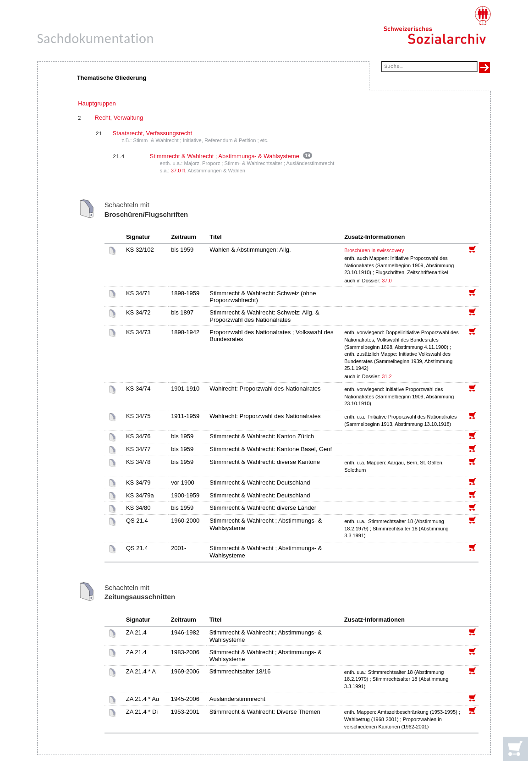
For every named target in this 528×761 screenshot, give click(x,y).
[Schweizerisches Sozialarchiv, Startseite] (437, 25)
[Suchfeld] (429, 67)
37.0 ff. (179, 170)
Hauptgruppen (97, 103)
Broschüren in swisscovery (374, 250)
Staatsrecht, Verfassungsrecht (152, 133)
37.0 (387, 280)
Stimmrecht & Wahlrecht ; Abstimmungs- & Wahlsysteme (224, 156)
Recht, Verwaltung (119, 117)
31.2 (387, 376)
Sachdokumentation (95, 38)
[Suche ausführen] (484, 67)
